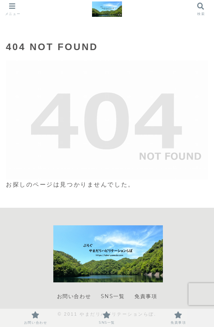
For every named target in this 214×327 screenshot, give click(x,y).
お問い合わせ (74, 296)
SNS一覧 (113, 296)
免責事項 (145, 296)
